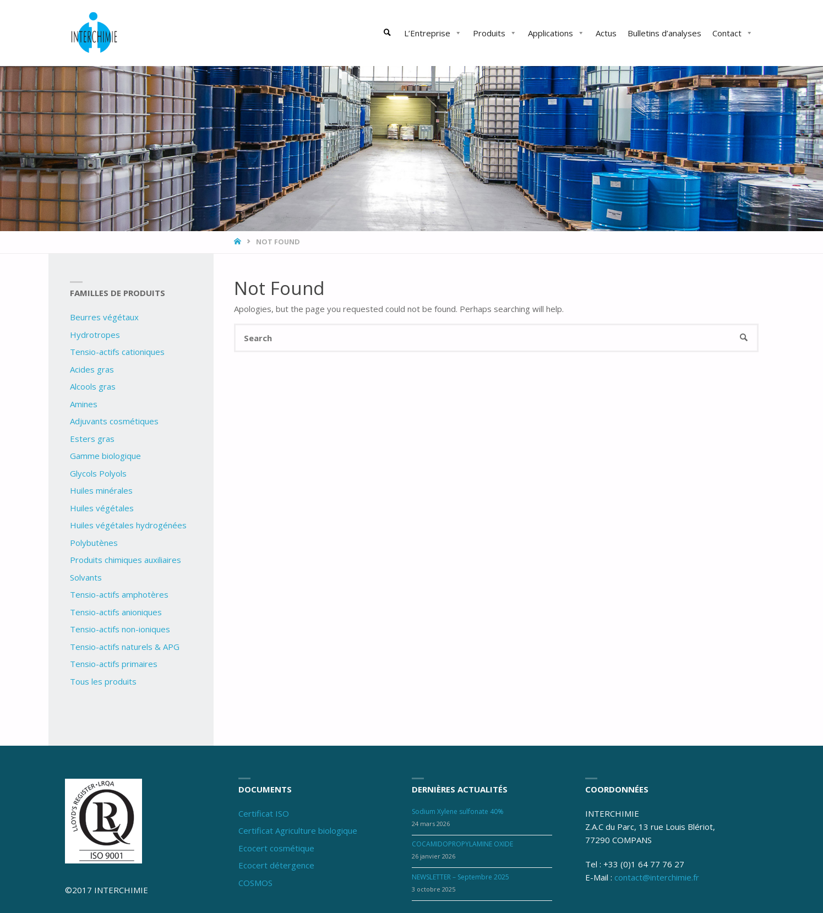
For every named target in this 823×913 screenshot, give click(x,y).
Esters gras (92, 438)
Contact (732, 33)
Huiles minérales (101, 490)
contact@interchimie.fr (656, 877)
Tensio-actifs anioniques (116, 611)
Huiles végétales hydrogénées (128, 525)
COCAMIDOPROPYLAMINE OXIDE (462, 844)
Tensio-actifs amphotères (119, 594)
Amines (83, 403)
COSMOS (255, 882)
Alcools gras (93, 386)
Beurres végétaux (104, 316)
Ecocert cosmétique (276, 848)
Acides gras (92, 369)
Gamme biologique (105, 455)
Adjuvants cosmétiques (114, 421)
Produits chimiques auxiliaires (125, 559)
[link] (387, 33)
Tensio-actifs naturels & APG (124, 646)
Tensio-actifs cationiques (117, 351)
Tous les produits (103, 681)
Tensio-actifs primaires (113, 663)
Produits (495, 33)
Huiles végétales (102, 507)
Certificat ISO (263, 813)
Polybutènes (94, 542)
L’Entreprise (433, 33)
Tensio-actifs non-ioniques (120, 629)
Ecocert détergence (276, 865)
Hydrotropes (95, 334)
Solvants (86, 577)
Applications (556, 33)
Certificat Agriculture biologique (297, 830)
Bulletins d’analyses (664, 33)
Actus (606, 33)
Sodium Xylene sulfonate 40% (458, 811)
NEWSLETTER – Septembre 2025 (460, 877)
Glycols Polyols (98, 473)
